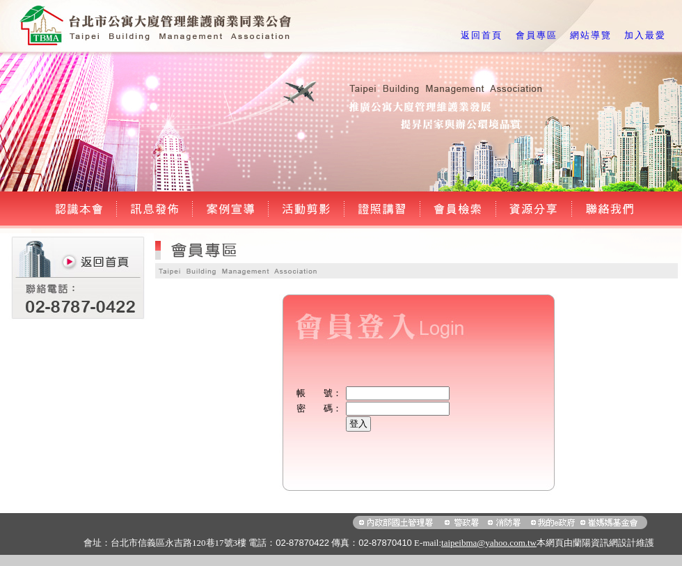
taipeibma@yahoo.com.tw (489, 542)
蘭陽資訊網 (595, 542)
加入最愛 (645, 35)
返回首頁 (481, 35)
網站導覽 (591, 35)
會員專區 (536, 35)
